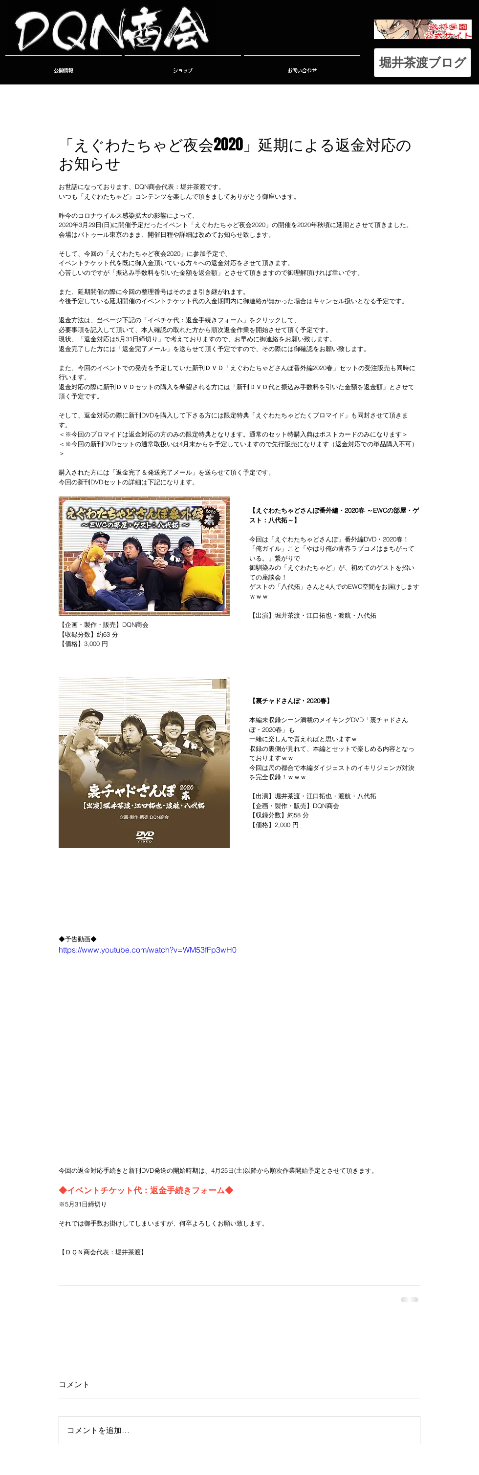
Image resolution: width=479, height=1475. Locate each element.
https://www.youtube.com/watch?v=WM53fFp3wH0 (148, 950)
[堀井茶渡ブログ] (422, 62)
